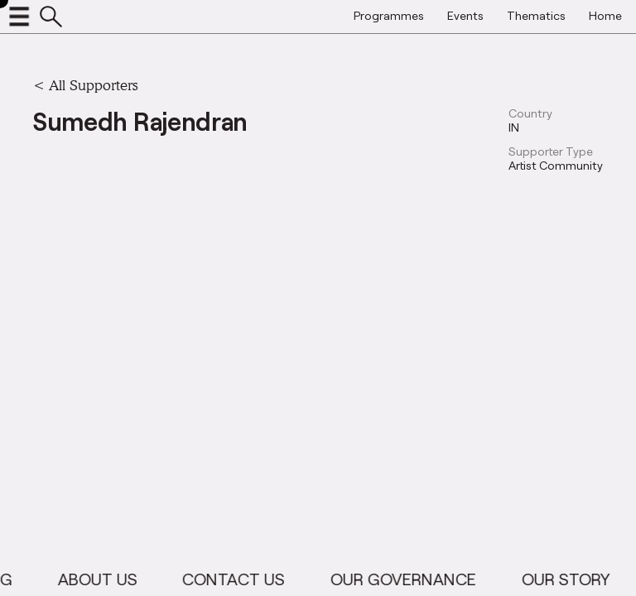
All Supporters (93, 85)
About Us (105, 579)
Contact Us (241, 579)
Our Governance (411, 579)
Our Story (573, 579)
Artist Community (555, 165)
